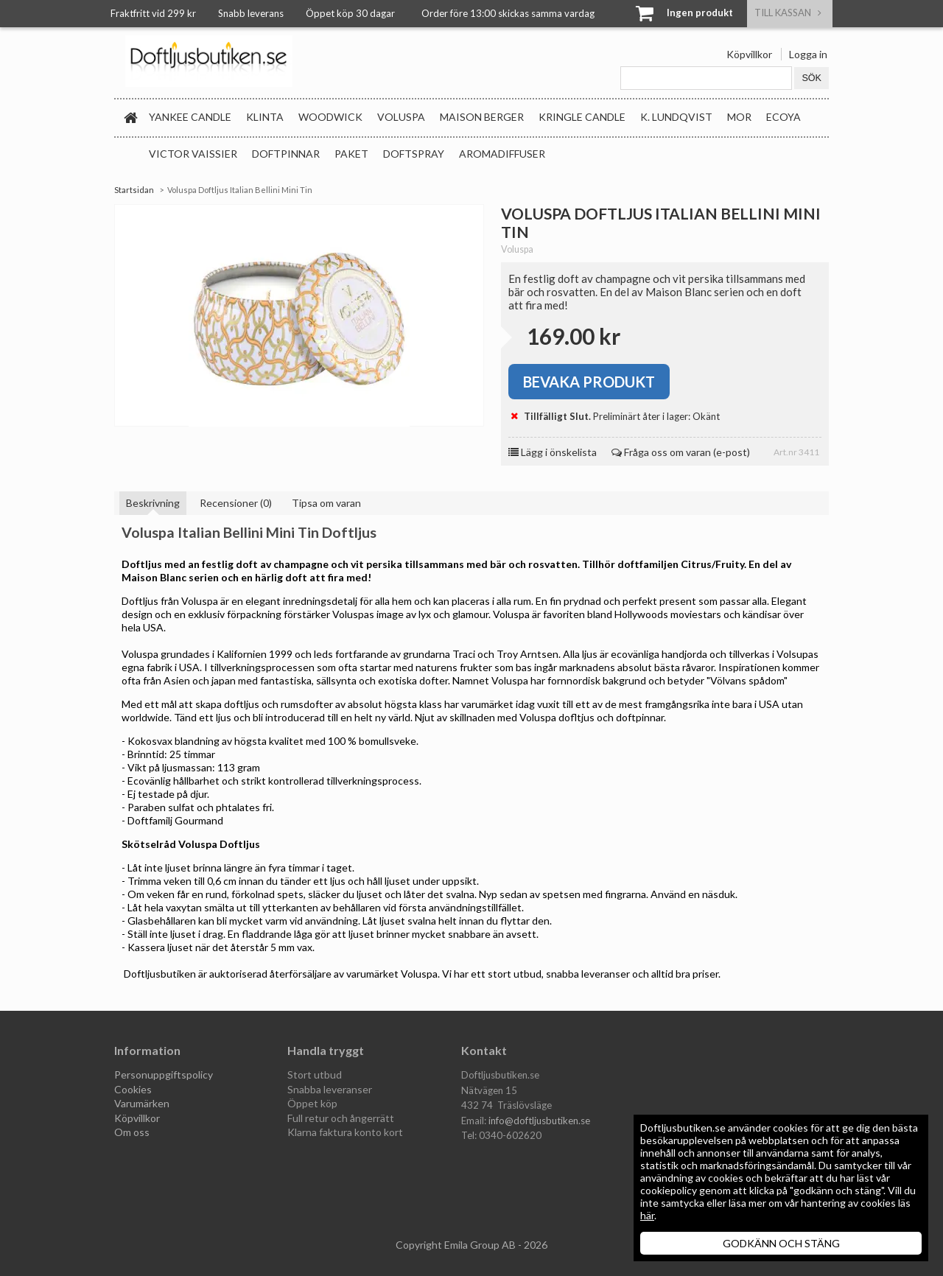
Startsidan (134, 189)
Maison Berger (482, 117)
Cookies (133, 1089)
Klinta (265, 117)
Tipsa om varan (326, 503)
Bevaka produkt (589, 381)
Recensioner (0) (236, 503)
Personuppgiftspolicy (163, 1074)
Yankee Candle (190, 117)
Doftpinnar (286, 153)
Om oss (132, 1132)
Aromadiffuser (502, 153)
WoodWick (330, 117)
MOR (739, 117)
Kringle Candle (582, 117)
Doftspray (413, 153)
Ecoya (783, 117)
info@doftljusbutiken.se (539, 1120)
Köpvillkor (749, 54)
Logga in (808, 54)
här (647, 1215)
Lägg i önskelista (552, 452)
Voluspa (401, 117)
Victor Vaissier (193, 153)
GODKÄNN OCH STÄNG (781, 1243)
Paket (351, 153)
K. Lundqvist (676, 117)
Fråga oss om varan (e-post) (680, 452)
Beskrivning (153, 503)
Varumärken (141, 1103)
